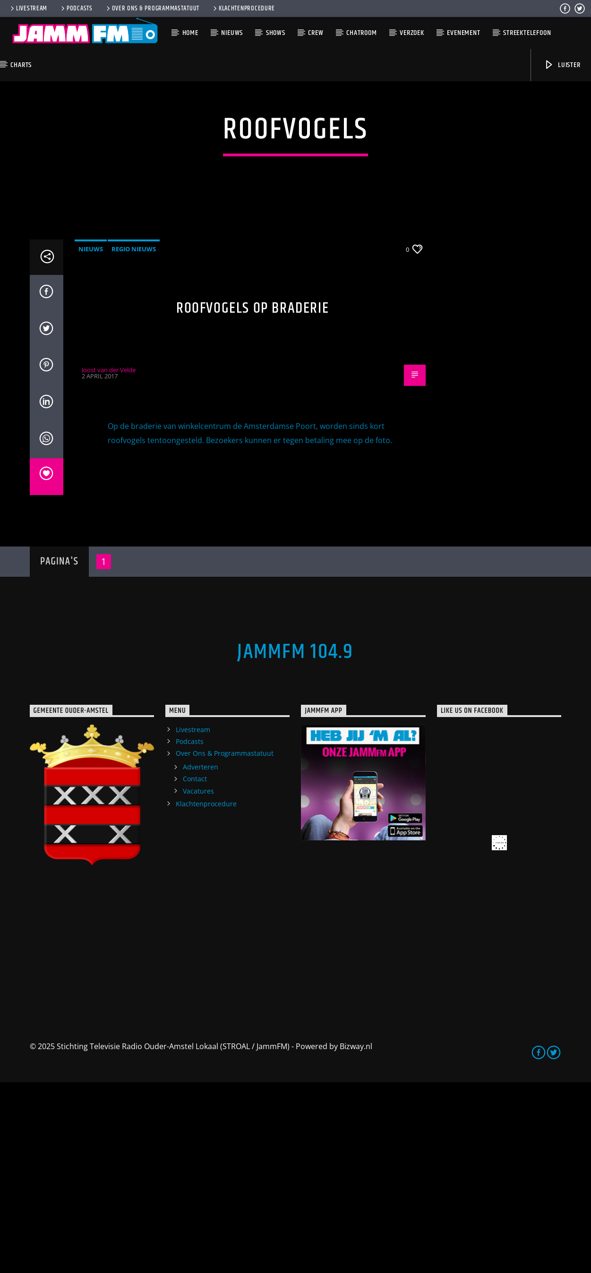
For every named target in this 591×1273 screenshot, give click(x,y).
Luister (562, 65)
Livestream (28, 8)
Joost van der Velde (109, 560)
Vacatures (198, 981)
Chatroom (361, 33)
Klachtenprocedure (243, 8)
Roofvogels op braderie (252, 499)
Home (190, 33)
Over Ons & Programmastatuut (152, 8)
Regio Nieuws (133, 440)
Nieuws (232, 33)
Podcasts (76, 8)
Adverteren (200, 957)
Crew (315, 33)
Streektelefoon (527, 33)
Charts (21, 65)
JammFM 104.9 (295, 842)
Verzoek (412, 33)
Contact (195, 969)
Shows (275, 33)
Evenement (463, 33)
